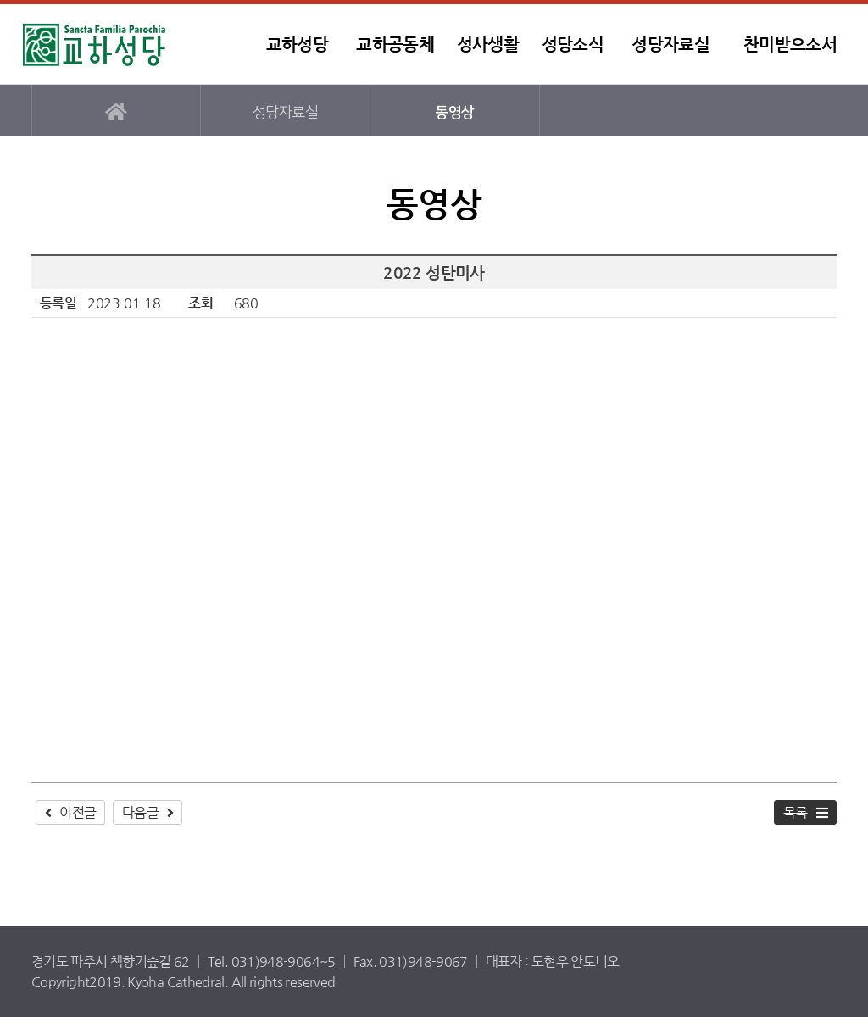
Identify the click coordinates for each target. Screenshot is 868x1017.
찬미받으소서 (790, 44)
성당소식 (573, 44)
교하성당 (129, 44)
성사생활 (488, 44)
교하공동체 (395, 44)
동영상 (454, 112)
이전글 (77, 812)
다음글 (140, 812)
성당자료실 (670, 44)
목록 (795, 812)
